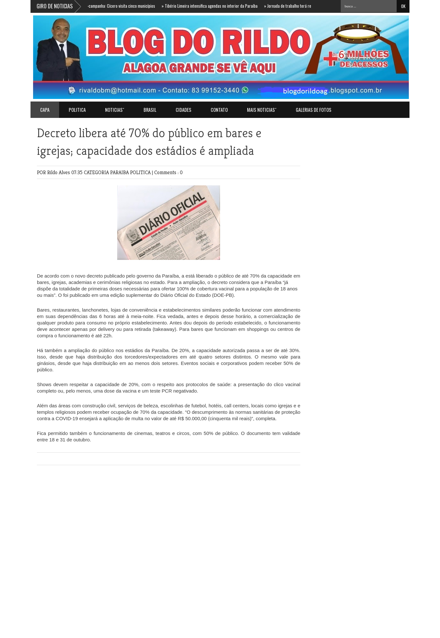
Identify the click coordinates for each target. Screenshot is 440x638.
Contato (219, 109)
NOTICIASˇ (114, 109)
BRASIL (150, 109)
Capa (44, 109)
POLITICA (77, 109)
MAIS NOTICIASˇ (262, 109)
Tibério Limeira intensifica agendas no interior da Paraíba (211, 6)
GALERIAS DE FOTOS (313, 109)
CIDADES (183, 109)
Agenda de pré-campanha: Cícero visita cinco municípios (110, 6)
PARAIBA (120, 172)
